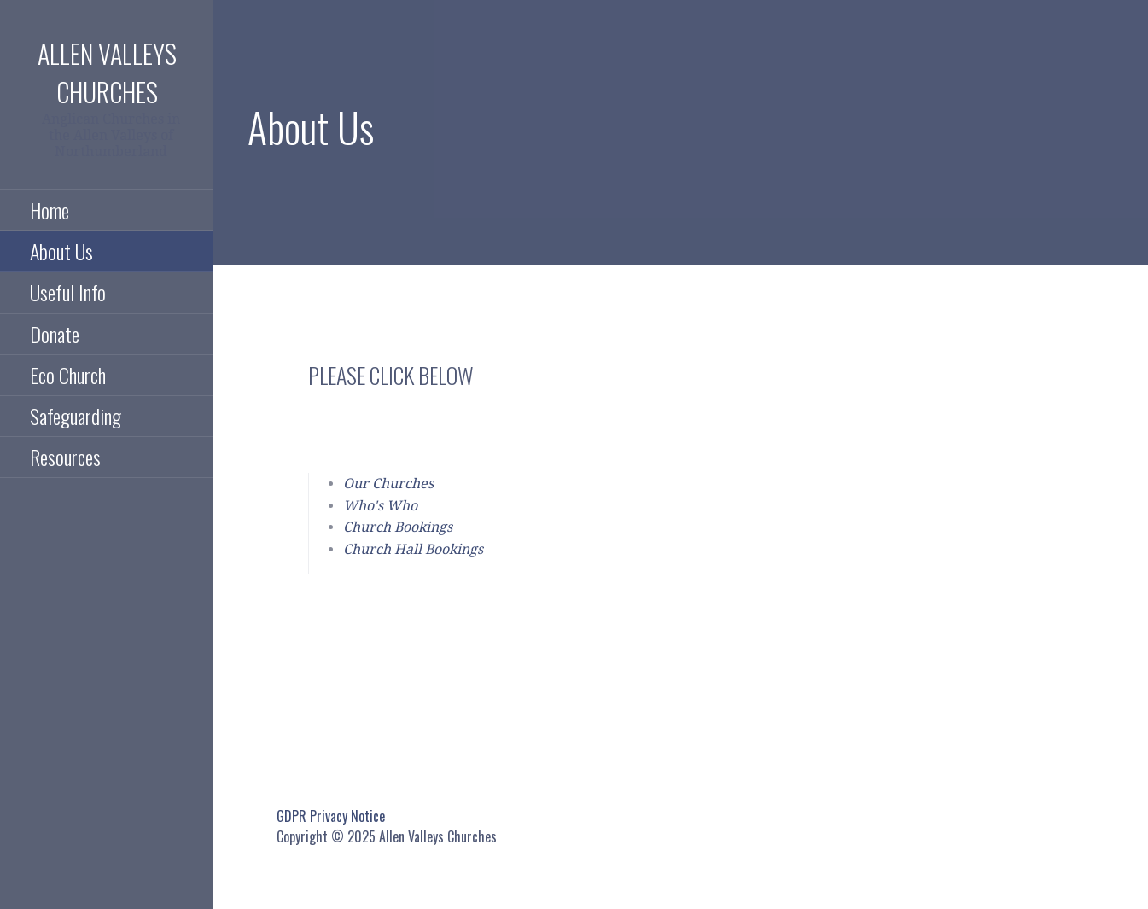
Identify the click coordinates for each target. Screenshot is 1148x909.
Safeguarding (75, 415)
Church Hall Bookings (413, 549)
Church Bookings (397, 527)
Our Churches (388, 483)
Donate (54, 333)
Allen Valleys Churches (107, 72)
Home (49, 210)
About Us (61, 251)
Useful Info (68, 292)
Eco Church (68, 374)
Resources (65, 456)
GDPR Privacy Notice (331, 816)
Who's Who (380, 506)
